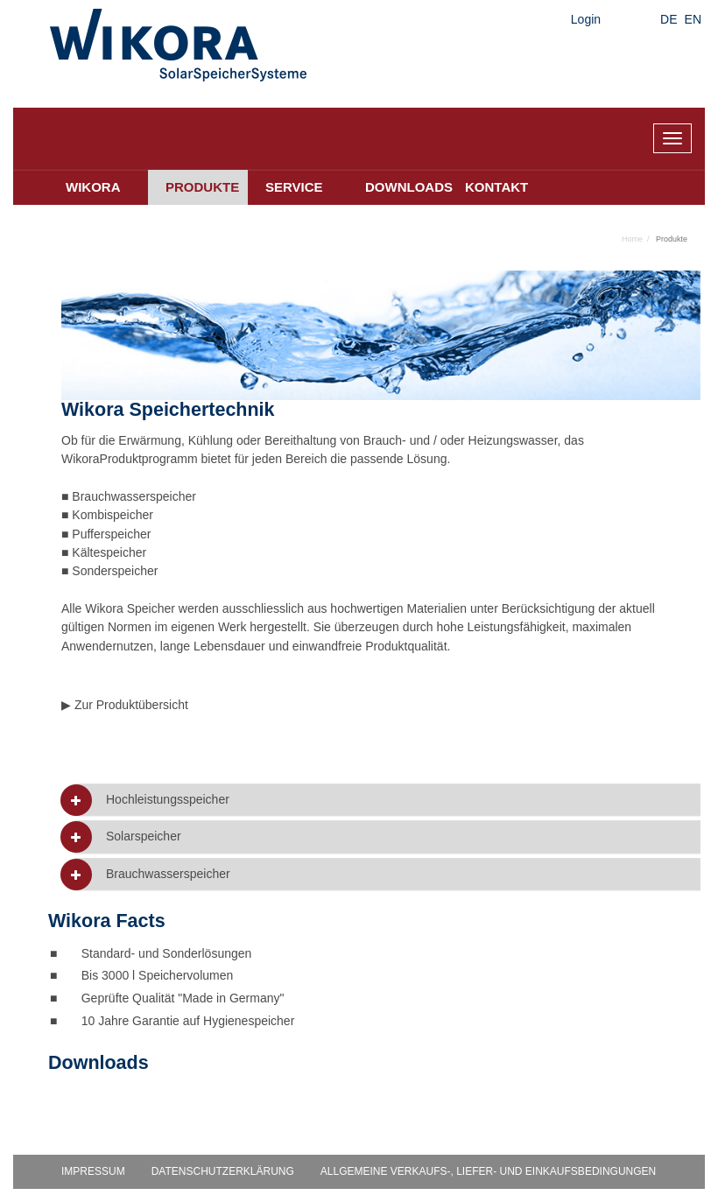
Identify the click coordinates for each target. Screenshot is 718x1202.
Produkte (202, 186)
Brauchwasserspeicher (168, 874)
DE (668, 19)
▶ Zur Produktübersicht (124, 705)
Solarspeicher (143, 836)
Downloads (406, 186)
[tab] (387, 799)
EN (693, 19)
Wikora (93, 186)
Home (632, 239)
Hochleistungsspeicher (167, 799)
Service (294, 186)
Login (586, 19)
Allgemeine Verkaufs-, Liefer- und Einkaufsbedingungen (488, 1171)
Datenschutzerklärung (222, 1171)
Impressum (93, 1171)
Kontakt (496, 186)
